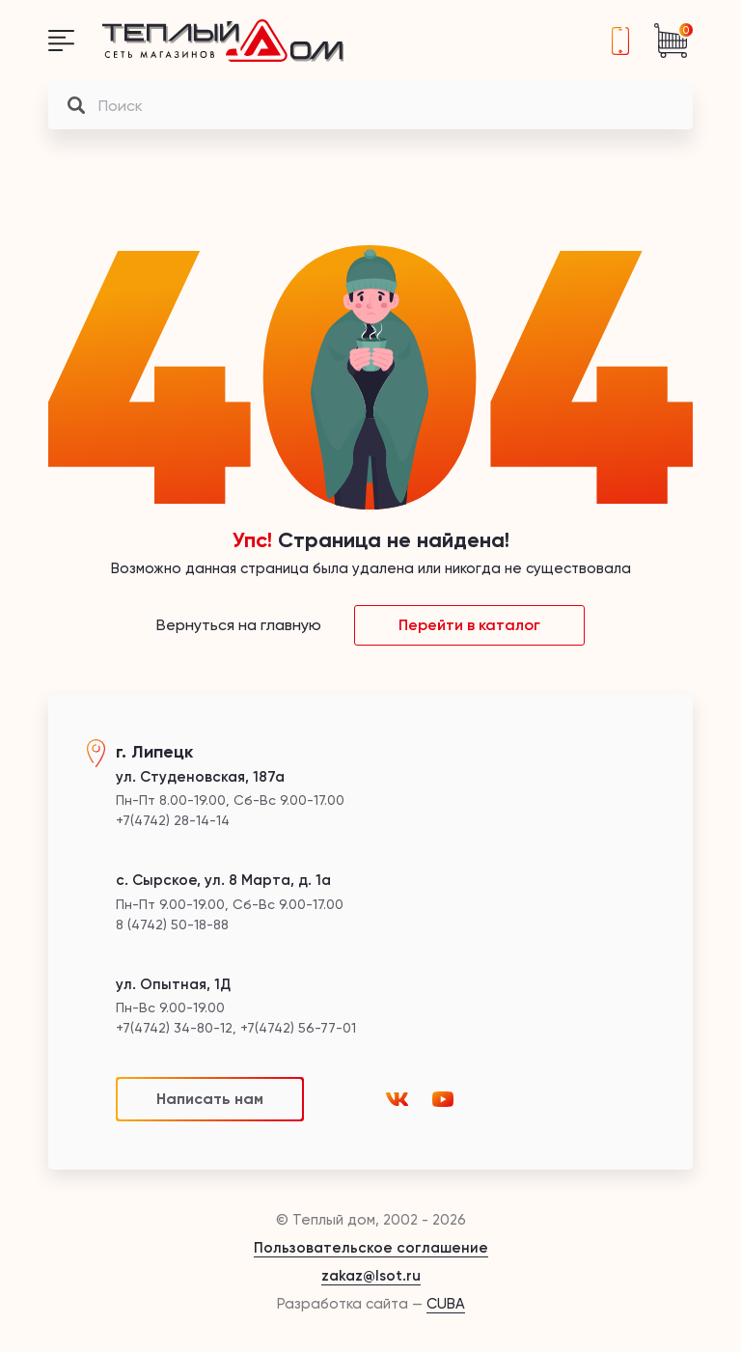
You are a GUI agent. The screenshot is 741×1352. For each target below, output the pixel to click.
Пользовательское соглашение (371, 1247)
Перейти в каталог (469, 625)
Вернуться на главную (238, 625)
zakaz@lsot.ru (371, 1275)
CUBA (445, 1303)
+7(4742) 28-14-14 (620, 40)
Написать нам (209, 1099)
